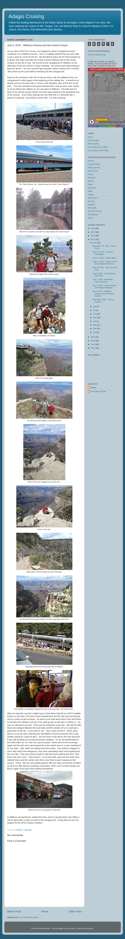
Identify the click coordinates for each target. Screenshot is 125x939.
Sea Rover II (93, 198)
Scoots (91, 194)
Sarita (90, 191)
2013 (93, 341)
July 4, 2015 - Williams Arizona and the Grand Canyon (103, 293)
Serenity (91, 201)
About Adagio (93, 140)
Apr (95, 321)
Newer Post (14, 911)
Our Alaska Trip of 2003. (98, 147)
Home (44, 911)
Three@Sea (93, 214)
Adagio (94, 387)
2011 (93, 348)
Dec (95, 243)
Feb (95, 329)
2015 (93, 239)
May (95, 317)
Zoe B (90, 218)
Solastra (91, 205)
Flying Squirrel (94, 168)
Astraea (91, 161)
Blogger (90, 928)
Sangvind (92, 188)
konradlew (71, 928)
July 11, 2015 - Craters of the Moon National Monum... (104, 262)
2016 (93, 236)
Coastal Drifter (94, 164)
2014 (93, 337)
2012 (93, 344)
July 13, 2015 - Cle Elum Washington (102, 253)
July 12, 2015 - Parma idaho (104, 258)
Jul (94, 310)
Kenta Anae (93, 171)
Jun (95, 314)
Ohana (91, 181)
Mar (95, 325)
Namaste (91, 178)
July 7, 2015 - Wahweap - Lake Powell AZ (103, 280)
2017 (93, 232)
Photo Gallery (93, 144)
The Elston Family (98, 391)
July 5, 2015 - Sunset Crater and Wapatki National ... (104, 286)
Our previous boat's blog (98, 150)
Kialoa (90, 174)
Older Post (75, 911)
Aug (95, 306)
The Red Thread (95, 211)
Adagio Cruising (26, 16)
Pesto (90, 184)
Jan (95, 332)
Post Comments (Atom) (28, 917)
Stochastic (92, 208)
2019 (93, 228)
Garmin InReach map (97, 55)
